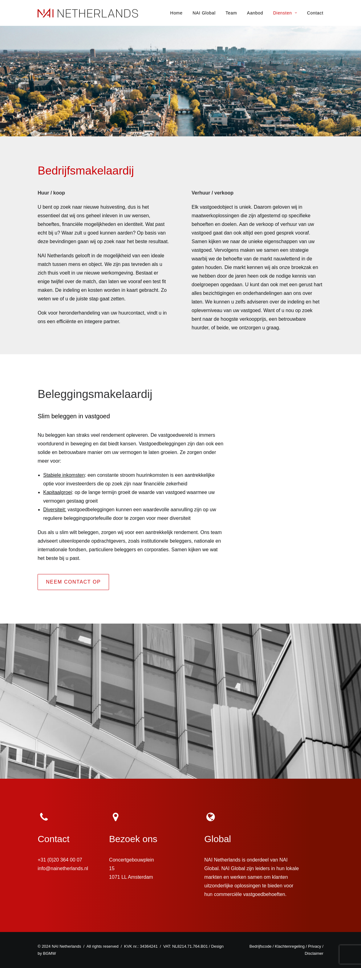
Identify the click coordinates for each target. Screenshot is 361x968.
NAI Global (204, 12)
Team (231, 12)
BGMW (49, 953)
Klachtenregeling (290, 946)
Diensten (285, 12)
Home (176, 12)
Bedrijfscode (260, 946)
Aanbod (255, 12)
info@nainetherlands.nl (63, 868)
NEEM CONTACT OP (73, 581)
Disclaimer (314, 953)
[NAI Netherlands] (88, 13)
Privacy (314, 946)
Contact (315, 12)
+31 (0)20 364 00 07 (60, 859)
